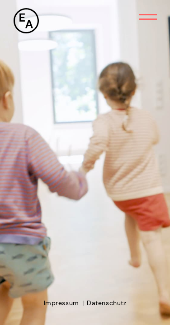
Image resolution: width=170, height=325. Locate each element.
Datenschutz (107, 303)
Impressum (61, 303)
